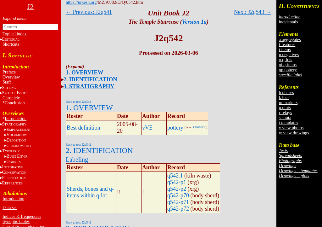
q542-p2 (176, 189)
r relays (285, 112)
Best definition (83, 128)
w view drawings (294, 133)
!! (144, 192)
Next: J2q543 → (252, 12)
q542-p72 (178, 209)
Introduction (15, 118)
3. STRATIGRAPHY (89, 86)
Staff (7, 82)
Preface (9, 72)
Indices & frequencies (22, 216)
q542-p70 (178, 195)
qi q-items (288, 64)
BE (17, 156)
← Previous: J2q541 (89, 12)
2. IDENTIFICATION (90, 79)
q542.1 (175, 175)
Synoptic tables (16, 221)
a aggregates (290, 39)
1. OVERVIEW (84, 72)
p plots (285, 107)
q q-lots (285, 59)
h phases (286, 92)
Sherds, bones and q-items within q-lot (90, 192)
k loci (284, 97)
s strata (285, 117)
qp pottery (288, 69)
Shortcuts (11, 44)
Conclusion (15, 103)
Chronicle (11, 98)
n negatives (289, 54)
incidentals (288, 22)
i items (285, 49)
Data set (10, 207)
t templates (288, 122)
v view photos (291, 127)
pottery (175, 128)
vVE (147, 128)
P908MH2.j (199, 127)
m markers (288, 102)
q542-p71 (178, 202)
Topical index (14, 34)
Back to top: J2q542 (78, 101)
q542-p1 (176, 182)
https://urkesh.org (81, 2)
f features (287, 44)
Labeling (77, 159)
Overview (11, 77)
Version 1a (194, 22)
